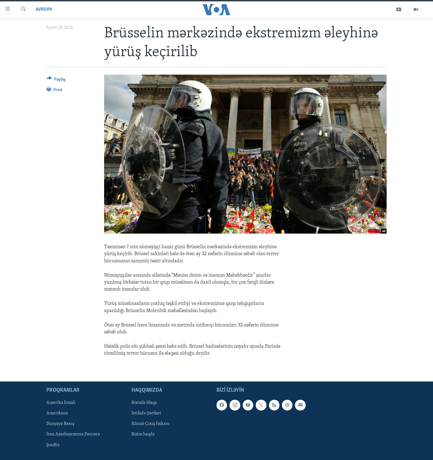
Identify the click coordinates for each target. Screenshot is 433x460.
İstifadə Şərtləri (146, 413)
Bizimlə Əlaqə (144, 403)
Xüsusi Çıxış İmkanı (150, 424)
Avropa (44, 9)
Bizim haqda (143, 434)
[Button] (56, 80)
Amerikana (57, 413)
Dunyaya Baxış (60, 424)
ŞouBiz (52, 445)
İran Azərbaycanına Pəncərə (73, 434)
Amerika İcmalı (61, 403)
